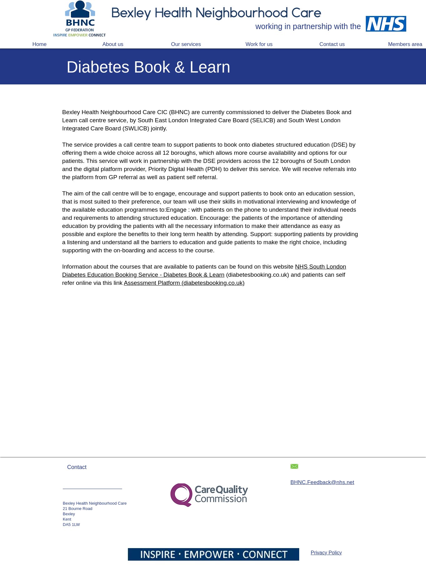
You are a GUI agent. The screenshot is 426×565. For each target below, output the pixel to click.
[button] (185, 44)
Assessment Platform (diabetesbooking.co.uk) (184, 283)
